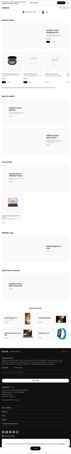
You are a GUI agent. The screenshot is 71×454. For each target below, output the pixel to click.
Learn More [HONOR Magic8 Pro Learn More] (6, 322)
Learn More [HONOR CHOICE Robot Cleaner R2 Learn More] (10, 288)
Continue (61, 2)
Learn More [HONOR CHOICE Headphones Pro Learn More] (53, 41)
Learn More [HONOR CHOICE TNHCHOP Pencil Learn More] (10, 181)
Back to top (65, 358)
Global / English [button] (34, 2)
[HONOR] (5, 358)
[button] (48, 42)
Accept (35, 448)
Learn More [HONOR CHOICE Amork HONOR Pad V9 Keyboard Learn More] (3, 222)
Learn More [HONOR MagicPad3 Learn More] (40, 322)
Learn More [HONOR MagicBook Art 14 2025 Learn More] (6, 340)
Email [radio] (5, 374)
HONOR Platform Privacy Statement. (43, 371)
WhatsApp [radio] (18, 374)
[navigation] (11, 12)
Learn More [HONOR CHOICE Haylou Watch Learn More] (48, 144)
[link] (12, 60)
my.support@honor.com (11, 407)
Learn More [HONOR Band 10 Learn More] (40, 340)
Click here (62, 443)
